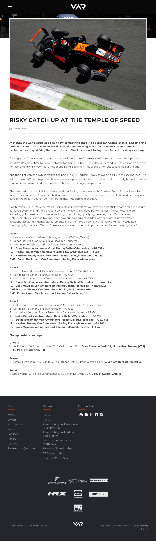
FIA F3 (47, 419)
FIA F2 (47, 414)
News (11, 414)
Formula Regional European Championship (60, 426)
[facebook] (96, 414)
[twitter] (91, 414)
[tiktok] (101, 414)
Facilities (13, 434)
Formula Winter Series (56, 459)
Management (16, 424)
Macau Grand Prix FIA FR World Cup (58, 443)
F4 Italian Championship (57, 449)
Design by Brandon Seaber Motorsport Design (117, 527)
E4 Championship (53, 454)
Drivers (12, 419)
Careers (12, 444)
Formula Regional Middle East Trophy (58, 434)
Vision (11, 429)
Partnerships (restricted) (22, 449)
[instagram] (81, 414)
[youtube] (86, 414)
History (12, 439)
